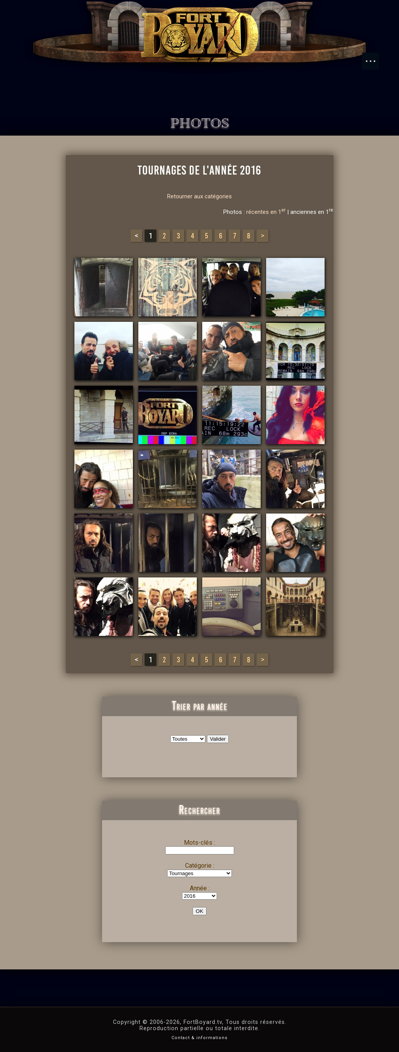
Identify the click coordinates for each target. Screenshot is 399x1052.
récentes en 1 (266, 211)
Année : (200, 888)
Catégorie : (199, 865)
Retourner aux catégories (199, 196)
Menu (374, 57)
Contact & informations (199, 1037)
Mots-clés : (199, 842)
